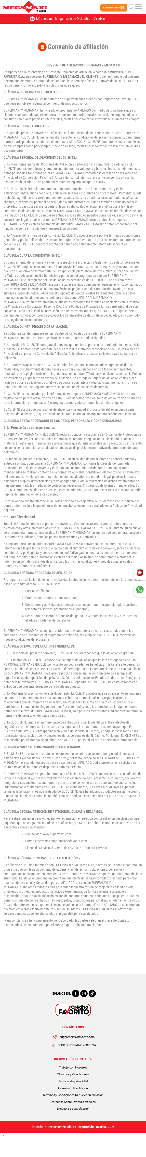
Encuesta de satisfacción (73, 1109)
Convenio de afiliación (73, 1088)
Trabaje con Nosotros (73, 1067)
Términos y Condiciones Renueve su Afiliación (73, 1095)
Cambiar (99, 18)
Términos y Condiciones (73, 1074)
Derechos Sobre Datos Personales (73, 1102)
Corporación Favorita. (92, 1127)
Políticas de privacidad (73, 1081)
